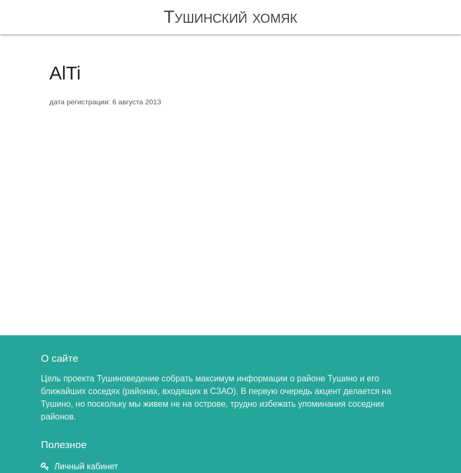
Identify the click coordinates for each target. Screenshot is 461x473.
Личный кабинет (86, 466)
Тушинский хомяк (230, 16)
